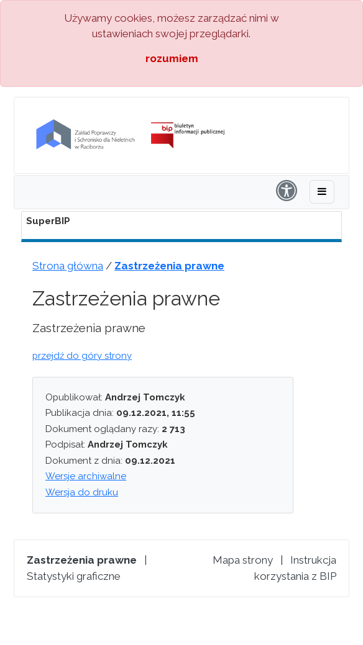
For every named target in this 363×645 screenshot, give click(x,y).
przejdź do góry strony (82, 355)
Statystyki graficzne (74, 576)
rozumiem (171, 58)
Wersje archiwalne (85, 476)
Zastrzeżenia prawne (169, 265)
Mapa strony (243, 560)
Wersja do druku (81, 492)
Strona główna (67, 265)
